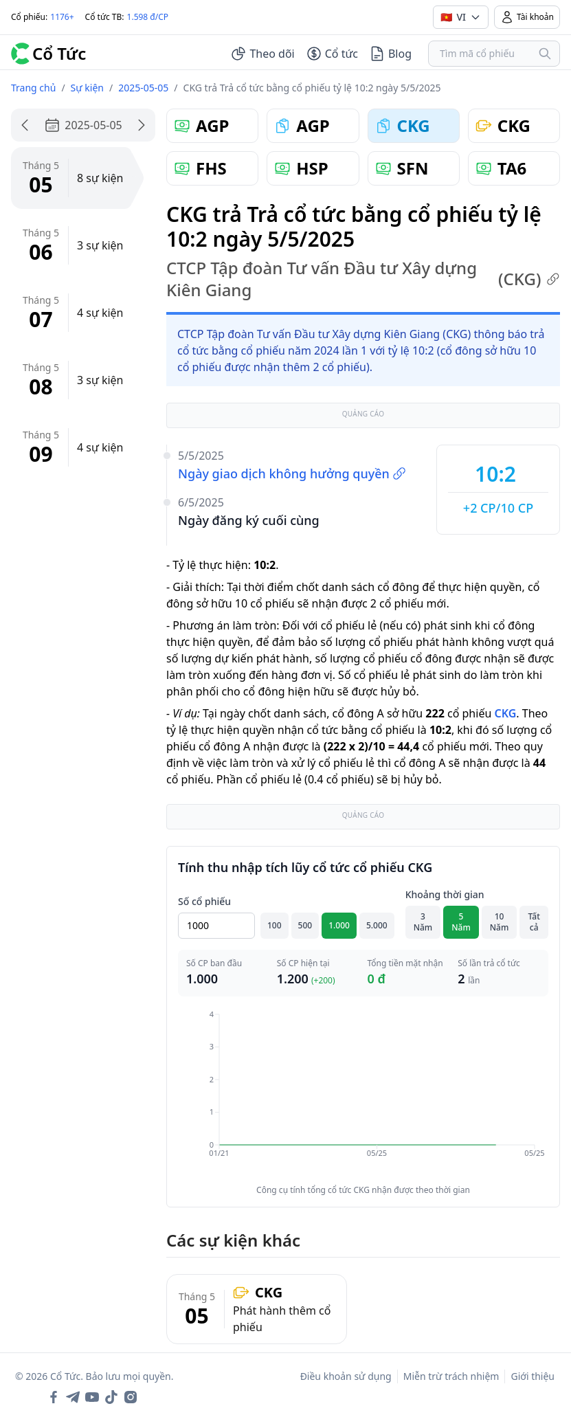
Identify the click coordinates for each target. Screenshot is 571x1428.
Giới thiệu (533, 1376)
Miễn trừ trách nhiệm (451, 1376)
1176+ (62, 17)
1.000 (339, 925)
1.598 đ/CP (148, 17)
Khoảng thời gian (444, 894)
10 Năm (499, 922)
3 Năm (423, 922)
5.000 (377, 925)
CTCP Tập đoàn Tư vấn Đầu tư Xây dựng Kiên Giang (363, 279)
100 (274, 925)
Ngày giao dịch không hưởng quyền (292, 473)
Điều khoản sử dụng (346, 1376)
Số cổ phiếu (204, 901)
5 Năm (461, 922)
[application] (363, 1093)
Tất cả (534, 922)
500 (305, 925)
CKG (505, 713)
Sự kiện (87, 87)
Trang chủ (33, 87)
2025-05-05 (143, 87)
